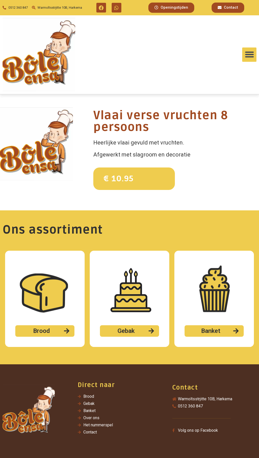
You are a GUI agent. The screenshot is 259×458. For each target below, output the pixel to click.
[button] (171, 8)
